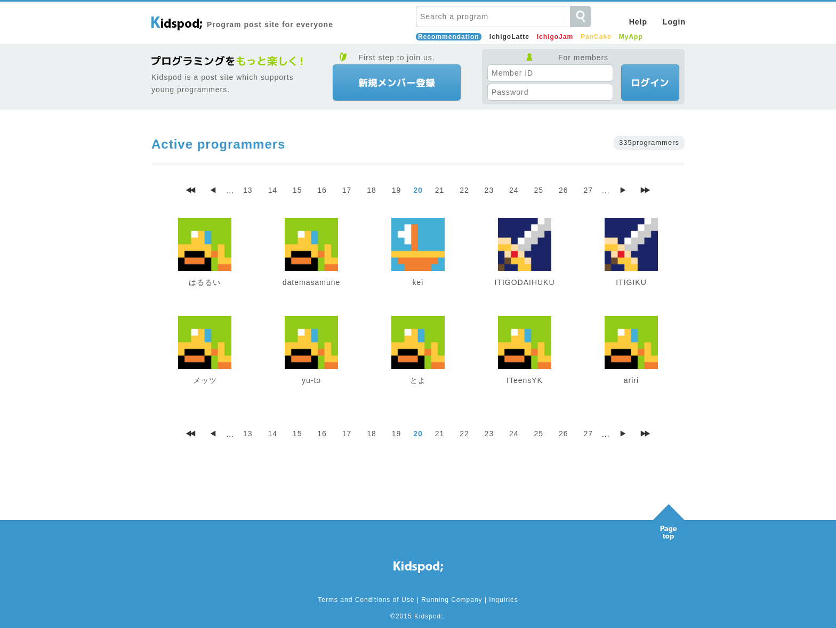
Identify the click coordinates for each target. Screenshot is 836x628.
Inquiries (503, 599)
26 (563, 190)
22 (464, 190)
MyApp (631, 36)
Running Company (451, 599)
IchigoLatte (509, 36)
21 (440, 190)
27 (588, 190)
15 (297, 190)
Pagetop (669, 519)
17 (347, 190)
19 (396, 190)
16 (322, 190)
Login (674, 22)
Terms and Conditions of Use (366, 599)
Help (638, 22)
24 (514, 190)
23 (489, 190)
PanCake (596, 36)
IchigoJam (555, 36)
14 (272, 190)
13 (248, 190)
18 (371, 190)
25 (539, 190)
